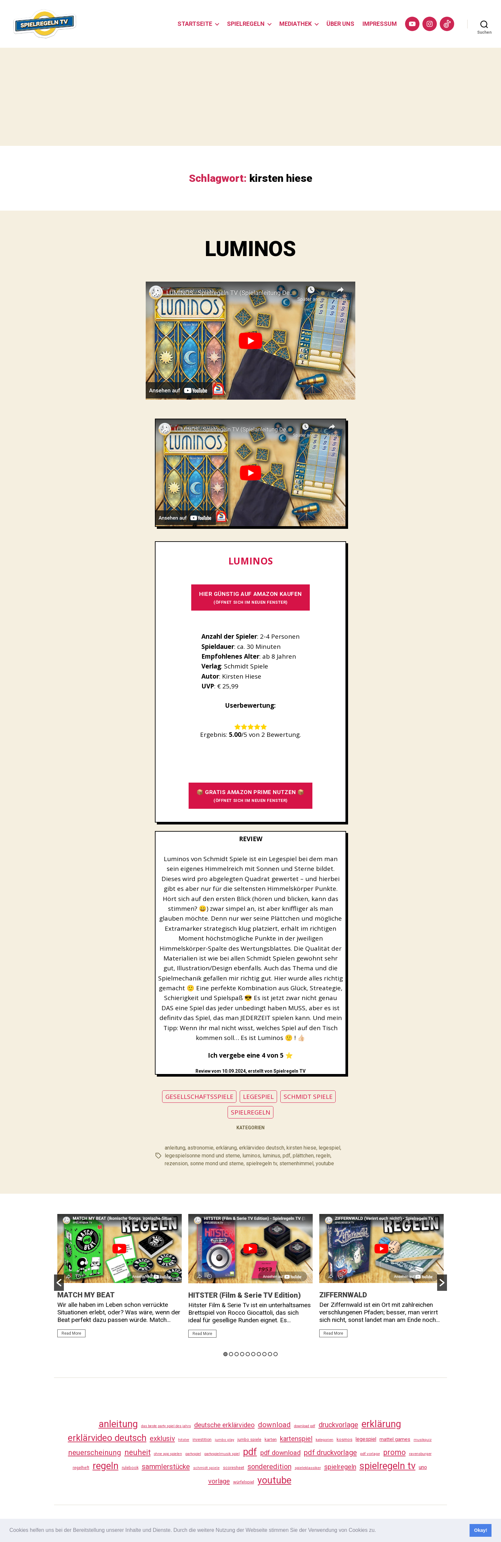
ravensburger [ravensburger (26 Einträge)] (420, 1453)
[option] (119, 1278)
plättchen (303, 1155)
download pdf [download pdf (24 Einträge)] (304, 1426)
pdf (286, 1155)
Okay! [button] (480, 1530)
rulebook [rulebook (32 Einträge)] (130, 1467)
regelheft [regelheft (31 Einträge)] (81, 1467)
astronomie (200, 1148)
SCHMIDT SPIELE (308, 1096)
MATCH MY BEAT (86, 1295)
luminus (271, 1155)
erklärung (226, 1148)
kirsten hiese (301, 1148)
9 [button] (270, 1354)
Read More (71, 1333)
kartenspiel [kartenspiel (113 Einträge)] (296, 1439)
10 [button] (275, 1354)
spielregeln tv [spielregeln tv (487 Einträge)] (388, 1465)
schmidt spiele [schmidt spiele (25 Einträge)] (206, 1468)
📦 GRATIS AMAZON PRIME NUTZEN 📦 (250, 796)
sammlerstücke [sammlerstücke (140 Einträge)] (166, 1467)
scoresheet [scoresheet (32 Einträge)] (233, 1467)
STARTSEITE (194, 23)
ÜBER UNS (340, 23)
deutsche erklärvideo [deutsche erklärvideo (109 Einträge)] (224, 1425)
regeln (323, 1155)
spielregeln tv (261, 1163)
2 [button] (231, 1354)
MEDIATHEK (295, 23)
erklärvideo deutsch (261, 1148)
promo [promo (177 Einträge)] (394, 1452)
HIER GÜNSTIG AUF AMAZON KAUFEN (250, 598)
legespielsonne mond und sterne (202, 1155)
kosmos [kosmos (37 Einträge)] (344, 1439)
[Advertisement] (250, 97)
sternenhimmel (296, 1163)
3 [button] (236, 1354)
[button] (379, 1531)
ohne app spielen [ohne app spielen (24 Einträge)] (168, 1454)
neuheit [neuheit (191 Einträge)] (137, 1452)
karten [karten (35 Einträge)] (271, 1439)
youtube (325, 1163)
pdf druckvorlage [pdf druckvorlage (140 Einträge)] (330, 1452)
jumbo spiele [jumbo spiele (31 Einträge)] (249, 1439)
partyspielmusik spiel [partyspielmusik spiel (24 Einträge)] (222, 1454)
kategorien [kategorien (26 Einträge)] (324, 1439)
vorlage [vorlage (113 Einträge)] (219, 1481)
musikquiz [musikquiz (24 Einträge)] (423, 1440)
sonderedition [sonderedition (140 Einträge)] (269, 1467)
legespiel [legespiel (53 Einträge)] (366, 1439)
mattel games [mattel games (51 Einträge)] (395, 1439)
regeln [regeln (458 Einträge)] (106, 1465)
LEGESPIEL (258, 1096)
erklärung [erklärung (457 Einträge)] (381, 1423)
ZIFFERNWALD (343, 1295)
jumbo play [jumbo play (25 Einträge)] (224, 1440)
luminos (251, 1155)
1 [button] (225, 1354)
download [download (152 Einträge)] (274, 1425)
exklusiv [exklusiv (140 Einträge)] (162, 1438)
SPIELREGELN (246, 23)
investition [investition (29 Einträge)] (202, 1439)
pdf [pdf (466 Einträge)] (250, 1451)
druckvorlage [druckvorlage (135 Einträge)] (338, 1425)
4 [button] (242, 1354)
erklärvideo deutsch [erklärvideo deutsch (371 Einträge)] (107, 1437)
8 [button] (264, 1354)
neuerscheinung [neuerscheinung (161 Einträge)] (94, 1452)
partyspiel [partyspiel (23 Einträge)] (193, 1454)
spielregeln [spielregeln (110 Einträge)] (340, 1467)
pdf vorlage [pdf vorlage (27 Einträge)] (370, 1453)
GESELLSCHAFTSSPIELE (199, 1096)
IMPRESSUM (379, 23)
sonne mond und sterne (217, 1163)
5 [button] (248, 1354)
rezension (176, 1163)
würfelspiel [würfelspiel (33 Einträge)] (243, 1482)
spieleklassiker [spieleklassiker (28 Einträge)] (308, 1467)
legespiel (329, 1148)
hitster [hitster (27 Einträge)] (183, 1439)
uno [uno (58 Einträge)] (423, 1467)
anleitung (175, 1148)
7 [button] (259, 1354)
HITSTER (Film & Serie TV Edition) (244, 1295)
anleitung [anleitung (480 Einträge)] (118, 1423)
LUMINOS (250, 249)
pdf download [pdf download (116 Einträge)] (280, 1453)
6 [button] (253, 1354)
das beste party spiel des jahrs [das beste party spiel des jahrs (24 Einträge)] (166, 1426)
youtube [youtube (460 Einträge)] (274, 1480)
